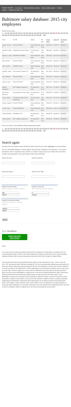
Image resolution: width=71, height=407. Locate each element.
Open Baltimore (11, 231)
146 (32, 35)
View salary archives (14, 237)
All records (18, 8)
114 (14, 33)
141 (19, 35)
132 (61, 33)
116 (19, 33)
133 (64, 33)
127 (48, 33)
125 (43, 33)
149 (40, 35)
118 (24, 33)
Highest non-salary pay (16, 10)
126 (45, 33)
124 (40, 33)
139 (14, 35)
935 (44, 35)
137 (8, 35)
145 (30, 35)
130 (56, 33)
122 (35, 33)
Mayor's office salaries (48, 8)
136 (6, 35)
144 (27, 35)
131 (59, 33)
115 (16, 33)
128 (51, 33)
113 (11, 33)
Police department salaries (32, 8)
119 (27, 33)
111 (6, 33)
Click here (51, 146)
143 (24, 35)
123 (37, 33)
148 (37, 35)
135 (3, 35)
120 (30, 33)
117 (22, 33)
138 (11, 35)
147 (35, 35)
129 (53, 33)
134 (67, 33)
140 (16, 35)
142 (22, 35)
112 (8, 33)
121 (32, 33)
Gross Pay (56, 39)
